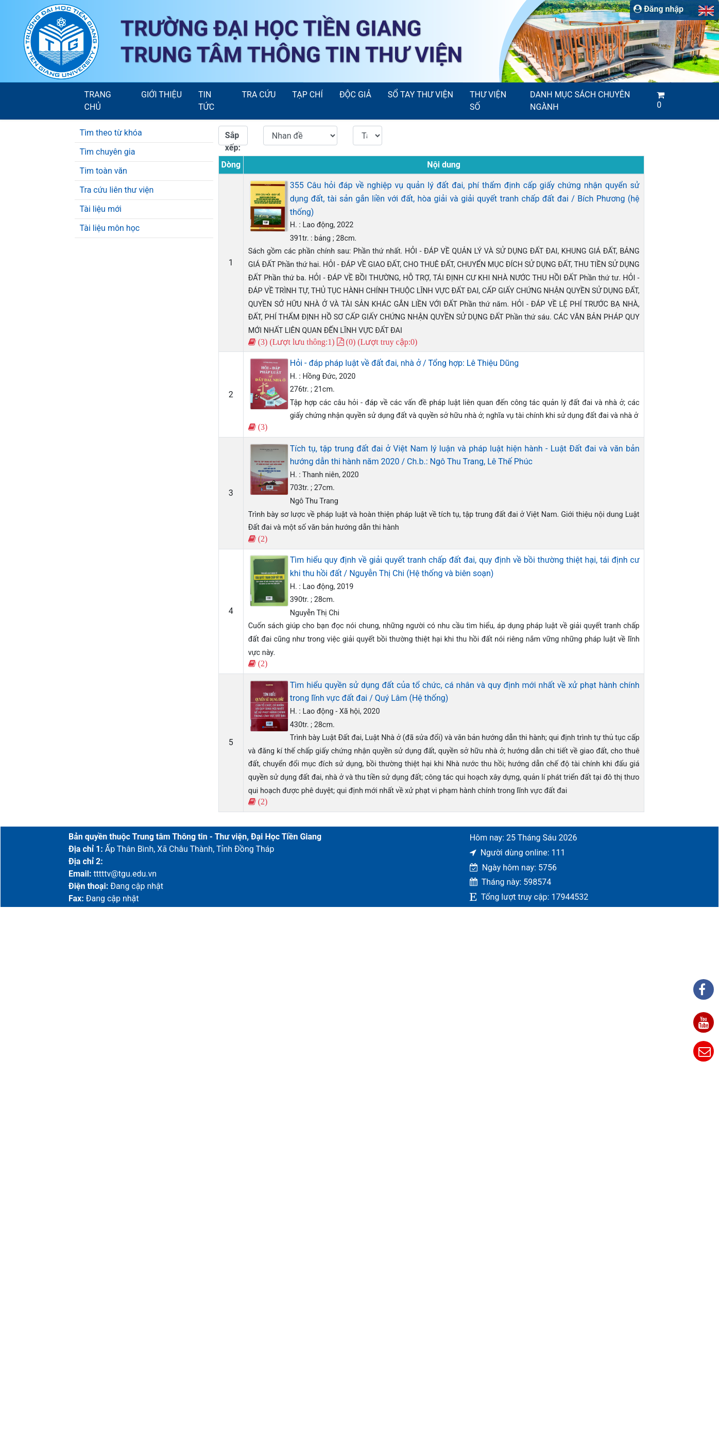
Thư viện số (488, 101)
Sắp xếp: (233, 137)
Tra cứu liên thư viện (117, 190)
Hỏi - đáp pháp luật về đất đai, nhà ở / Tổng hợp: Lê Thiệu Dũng (404, 363)
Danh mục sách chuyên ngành (580, 101)
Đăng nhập (658, 9)
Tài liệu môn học (110, 228)
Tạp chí (307, 94)
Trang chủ (97, 101)
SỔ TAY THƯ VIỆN (420, 94)
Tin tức (206, 101)
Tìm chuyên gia (107, 152)
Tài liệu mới (101, 209)
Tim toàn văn (103, 171)
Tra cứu (259, 94)
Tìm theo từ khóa (111, 133)
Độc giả (355, 94)
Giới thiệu (161, 94)
